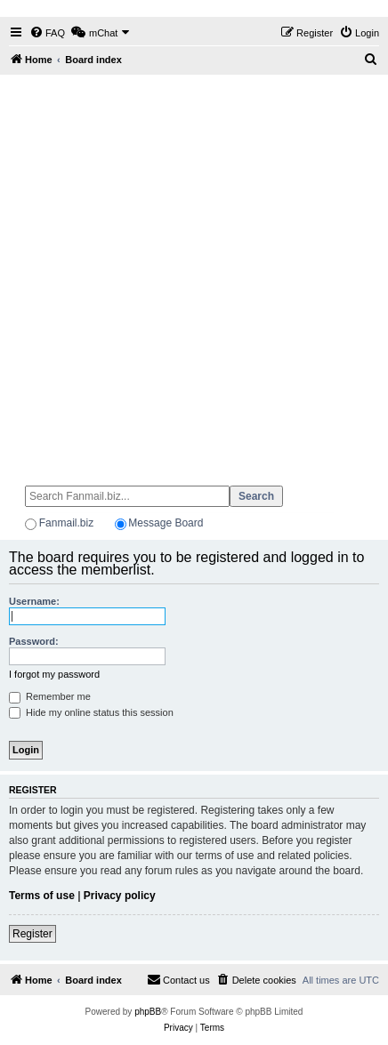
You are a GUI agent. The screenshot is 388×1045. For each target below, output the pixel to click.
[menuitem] (47, 33)
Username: (34, 601)
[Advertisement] (194, 272)
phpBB (147, 1012)
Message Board (165, 523)
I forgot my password (54, 674)
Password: (34, 641)
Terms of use (42, 895)
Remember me (50, 696)
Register (32, 934)
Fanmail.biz (66, 523)
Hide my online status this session (91, 712)
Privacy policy (120, 895)
